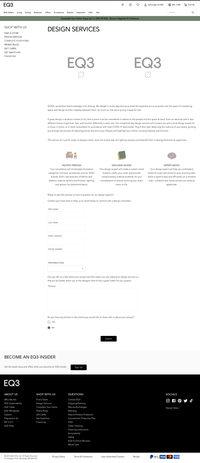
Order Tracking (75, 425)
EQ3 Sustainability (13, 402)
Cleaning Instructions (78, 429)
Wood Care (73, 444)
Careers (8, 414)
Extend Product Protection (80, 414)
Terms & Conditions (83, 455)
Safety (71, 436)
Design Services (13, 37)
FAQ (70, 421)
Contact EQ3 (74, 399)
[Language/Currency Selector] (174, 4)
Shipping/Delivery (77, 402)
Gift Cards (10, 48)
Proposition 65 (11, 417)
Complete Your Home (16, 41)
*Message (52, 286)
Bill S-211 (9, 421)
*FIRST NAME (53, 209)
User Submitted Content (112, 455)
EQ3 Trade (9, 406)
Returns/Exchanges (77, 406)
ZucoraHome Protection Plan (82, 417)
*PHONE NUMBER (55, 249)
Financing (10, 56)
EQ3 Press (9, 425)
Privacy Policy (58, 455)
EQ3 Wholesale (11, 410)
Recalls (136, 455)
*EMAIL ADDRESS (55, 236)
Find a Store (11, 33)
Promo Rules (11, 44)
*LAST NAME (53, 223)
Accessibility (74, 432)
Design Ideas (172, 407)
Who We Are (10, 399)
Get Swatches (12, 52)
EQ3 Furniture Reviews (79, 440)
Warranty (72, 410)
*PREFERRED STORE (56, 263)
